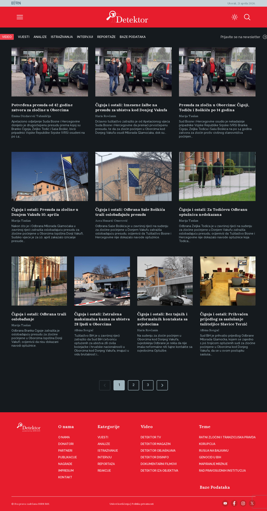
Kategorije (109, 426)
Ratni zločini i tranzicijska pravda (227, 437)
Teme (204, 426)
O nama (66, 426)
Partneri (65, 450)
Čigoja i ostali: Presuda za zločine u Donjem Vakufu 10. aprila (44, 212)
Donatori (66, 444)
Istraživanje (108, 450)
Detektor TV (151, 437)
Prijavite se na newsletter (243, 37)
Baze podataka (133, 37)
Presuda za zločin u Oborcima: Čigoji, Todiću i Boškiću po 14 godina (214, 107)
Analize (40, 37)
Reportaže (106, 37)
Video (7, 37)
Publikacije (67, 457)
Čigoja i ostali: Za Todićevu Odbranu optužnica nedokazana (213, 212)
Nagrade (65, 464)
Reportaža (106, 464)
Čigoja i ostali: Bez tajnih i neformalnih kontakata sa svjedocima (162, 319)
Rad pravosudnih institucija (222, 470)
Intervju (105, 457)
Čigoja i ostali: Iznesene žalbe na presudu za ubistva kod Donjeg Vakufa (131, 107)
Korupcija (207, 444)
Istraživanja (62, 37)
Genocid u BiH (210, 457)
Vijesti (23, 37)
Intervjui (85, 37)
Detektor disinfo (155, 457)
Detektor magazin (156, 444)
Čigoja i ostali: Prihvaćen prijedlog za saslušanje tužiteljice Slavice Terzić (224, 319)
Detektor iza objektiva (159, 470)
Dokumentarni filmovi (159, 464)
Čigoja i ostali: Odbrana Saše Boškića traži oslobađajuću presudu (130, 212)
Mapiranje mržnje (213, 464)
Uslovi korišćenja (120, 503)
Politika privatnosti (143, 503)
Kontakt (65, 477)
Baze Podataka (215, 487)
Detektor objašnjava (158, 450)
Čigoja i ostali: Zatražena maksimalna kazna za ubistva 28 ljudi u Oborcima (102, 319)
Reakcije (104, 470)
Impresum (66, 470)
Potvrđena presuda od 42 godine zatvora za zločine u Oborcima (42, 107)
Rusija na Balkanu (214, 450)
